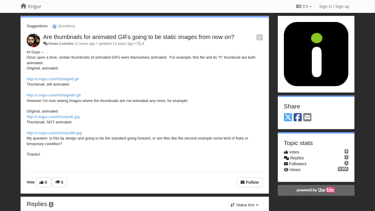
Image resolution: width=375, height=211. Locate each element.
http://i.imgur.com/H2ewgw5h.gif (54, 95)
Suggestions (37, 26)
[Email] (307, 118)
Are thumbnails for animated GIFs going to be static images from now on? (138, 37)
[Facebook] (298, 118)
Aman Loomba (60, 44)
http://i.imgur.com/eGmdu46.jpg (53, 117)
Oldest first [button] (244, 205)
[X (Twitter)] (288, 118)
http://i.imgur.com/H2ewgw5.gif (53, 79)
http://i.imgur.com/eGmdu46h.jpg (54, 133)
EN (304, 6)
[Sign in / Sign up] (334, 6)
